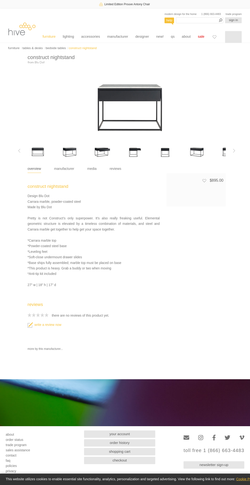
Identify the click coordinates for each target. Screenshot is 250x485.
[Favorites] (214, 37)
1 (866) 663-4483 (211, 14)
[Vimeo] (241, 437)
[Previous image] (19, 151)
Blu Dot (40, 62)
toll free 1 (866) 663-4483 (214, 450)
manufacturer (117, 36)
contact (11, 455)
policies (11, 466)
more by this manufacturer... (45, 349)
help (169, 20)
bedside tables (56, 48)
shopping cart (119, 451)
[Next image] (234, 151)
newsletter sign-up (213, 465)
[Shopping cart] (233, 37)
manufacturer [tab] (64, 169)
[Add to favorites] (204, 180)
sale (201, 36)
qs (173, 36)
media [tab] (92, 169)
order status (14, 440)
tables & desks (32, 48)
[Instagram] (200, 437)
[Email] (186, 437)
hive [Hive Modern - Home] (21, 28)
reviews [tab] (115, 169)
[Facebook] (214, 437)
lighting (68, 36)
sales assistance (18, 450)
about (186, 36)
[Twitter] (227, 437)
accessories (90, 36)
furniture (49, 36)
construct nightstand (83, 48)
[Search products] (199, 20)
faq (8, 460)
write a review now (44, 325)
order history (119, 443)
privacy (11, 471)
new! (160, 36)
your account (119, 434)
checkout (120, 460)
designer (142, 36)
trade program (234, 14)
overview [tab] (34, 169)
